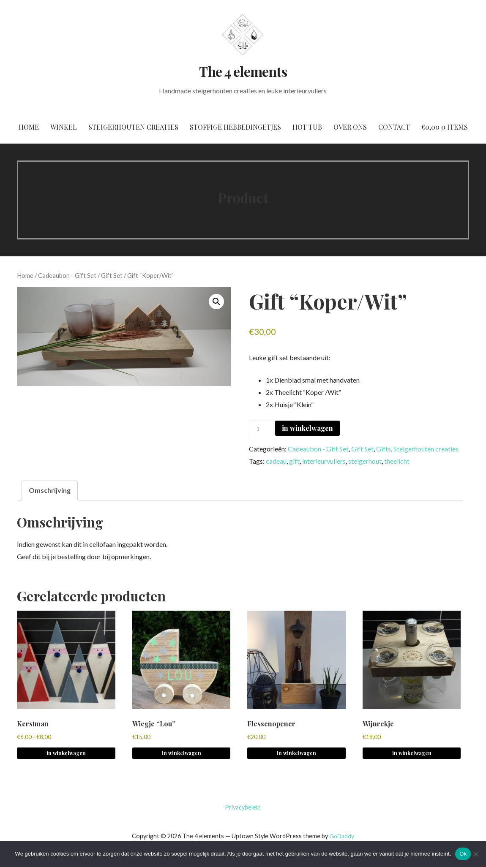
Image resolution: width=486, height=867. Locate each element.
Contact (394, 126)
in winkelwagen (307, 428)
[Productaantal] (261, 428)
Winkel (63, 126)
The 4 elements (243, 71)
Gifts (383, 449)
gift (294, 461)
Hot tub (307, 126)
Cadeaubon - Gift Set (67, 275)
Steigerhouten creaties (133, 126)
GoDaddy (341, 836)
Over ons (350, 126)
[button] (216, 301)
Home (29, 126)
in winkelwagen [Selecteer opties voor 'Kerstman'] (66, 753)
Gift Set (112, 275)
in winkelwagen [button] (181, 753)
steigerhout (365, 461)
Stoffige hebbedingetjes (235, 126)
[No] (475, 854)
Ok (463, 854)
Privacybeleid (243, 807)
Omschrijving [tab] (50, 490)
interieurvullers (324, 461)
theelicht (397, 461)
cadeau (276, 461)
